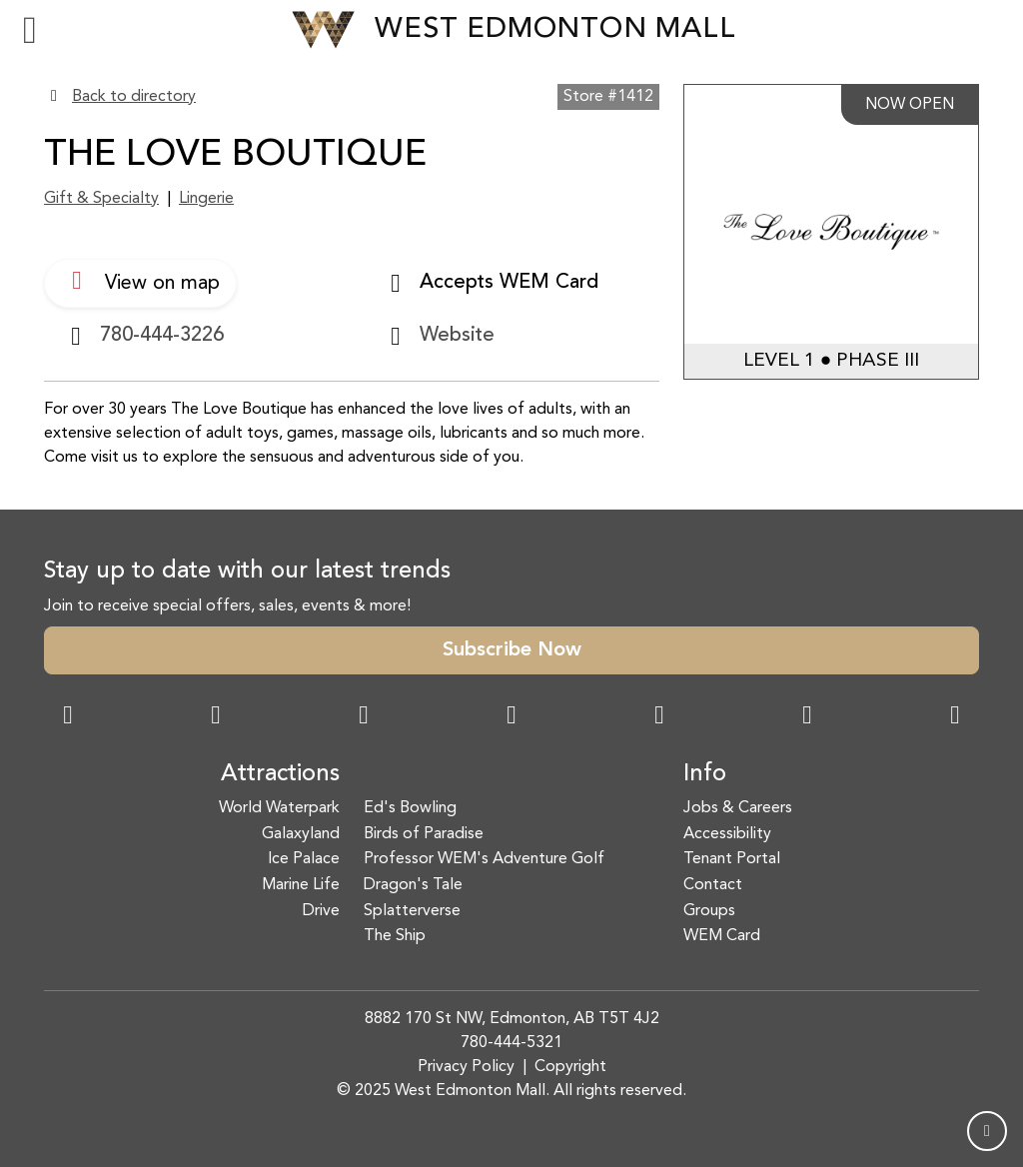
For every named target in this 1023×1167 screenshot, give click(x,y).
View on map (140, 281)
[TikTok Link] (807, 717)
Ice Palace (304, 859)
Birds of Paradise (424, 834)
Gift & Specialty (101, 199)
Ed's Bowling (410, 808)
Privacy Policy (466, 1067)
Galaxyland (301, 834)
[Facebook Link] (68, 717)
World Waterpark (279, 808)
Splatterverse (412, 911)
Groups (709, 911)
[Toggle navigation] (30, 30)
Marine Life (301, 885)
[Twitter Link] (511, 717)
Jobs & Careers (737, 808)
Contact (712, 885)
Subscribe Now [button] (512, 650)
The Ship (395, 936)
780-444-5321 (511, 1043)
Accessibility (727, 834)
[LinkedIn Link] (955, 717)
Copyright (570, 1067)
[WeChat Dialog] (659, 717)
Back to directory (134, 97)
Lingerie (206, 199)
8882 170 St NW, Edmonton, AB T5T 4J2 (512, 1019)
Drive (321, 911)
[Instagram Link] (216, 717)
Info (704, 774)
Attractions (280, 774)
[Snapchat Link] (364, 717)
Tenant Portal (731, 859)
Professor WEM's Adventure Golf (484, 859)
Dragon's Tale (413, 885)
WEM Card (721, 936)
